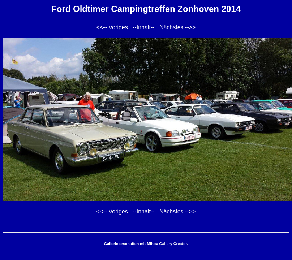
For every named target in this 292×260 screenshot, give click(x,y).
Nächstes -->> (177, 27)
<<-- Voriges (112, 27)
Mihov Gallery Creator (167, 244)
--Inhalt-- (143, 27)
